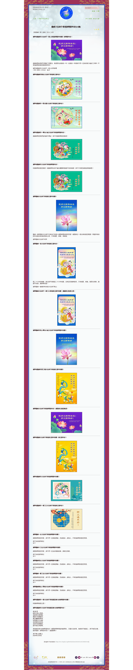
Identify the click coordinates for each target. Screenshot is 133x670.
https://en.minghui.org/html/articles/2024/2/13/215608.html (72, 641)
